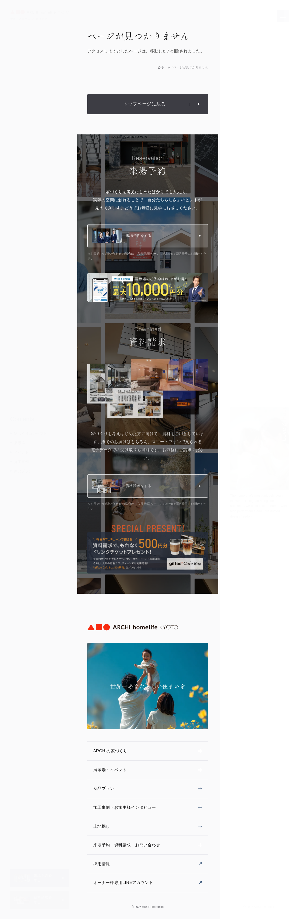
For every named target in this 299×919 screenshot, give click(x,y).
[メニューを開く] (283, 16)
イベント (21, 452)
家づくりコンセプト (30, 434)
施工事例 (21, 462)
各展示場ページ (148, 253)
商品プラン (23, 471)
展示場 (19, 443)
